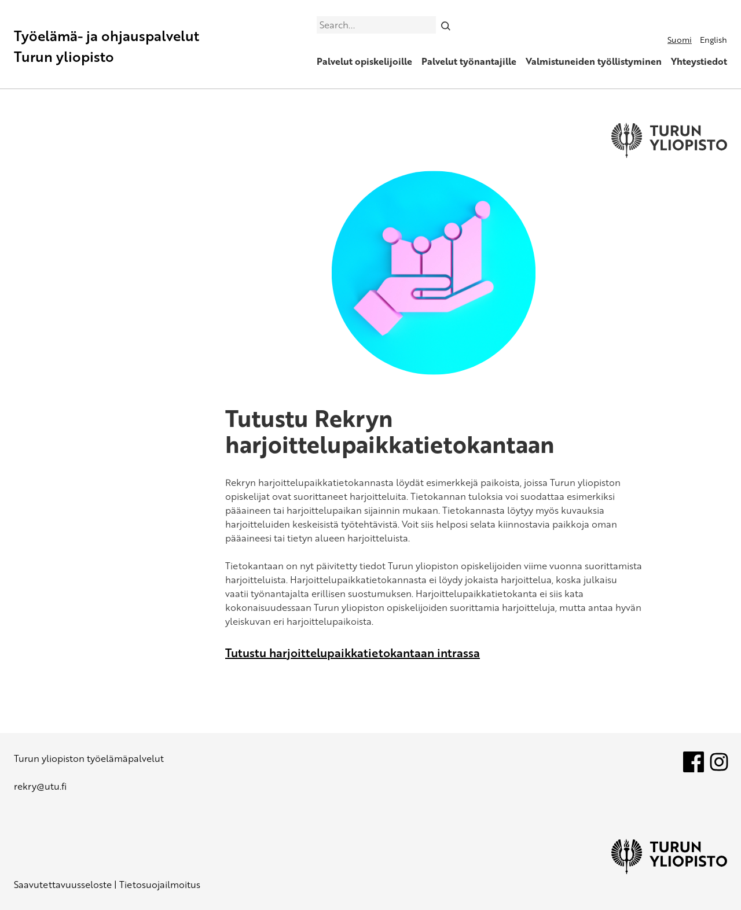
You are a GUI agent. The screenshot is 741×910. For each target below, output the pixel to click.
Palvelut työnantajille (468, 61)
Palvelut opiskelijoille (364, 61)
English (713, 40)
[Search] (446, 25)
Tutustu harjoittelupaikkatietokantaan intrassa (352, 652)
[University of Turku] (669, 871)
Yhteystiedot (699, 61)
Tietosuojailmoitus (159, 884)
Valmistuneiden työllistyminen (594, 61)
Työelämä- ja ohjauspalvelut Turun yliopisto (106, 46)
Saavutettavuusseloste (63, 884)
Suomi (679, 40)
